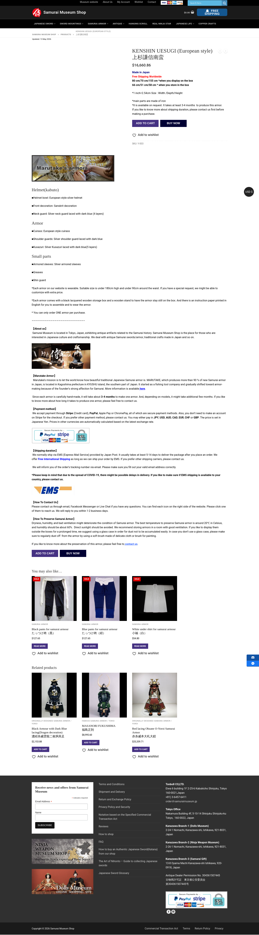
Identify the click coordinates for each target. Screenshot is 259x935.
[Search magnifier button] (224, 3)
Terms (186, 928)
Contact (152, 2)
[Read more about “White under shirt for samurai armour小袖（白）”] (140, 646)
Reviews (103, 826)
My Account (123, 2)
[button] (40, 749)
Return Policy (202, 928)
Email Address (43, 801)
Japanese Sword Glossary (114, 873)
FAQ (101, 841)
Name (38, 812)
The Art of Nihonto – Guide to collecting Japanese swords (128, 863)
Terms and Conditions (111, 784)
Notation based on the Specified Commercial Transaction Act (125, 817)
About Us (107, 2)
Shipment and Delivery (112, 791)
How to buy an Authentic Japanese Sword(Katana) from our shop (128, 851)
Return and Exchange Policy (115, 799)
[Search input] (205, 3)
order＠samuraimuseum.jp (181, 801)
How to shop (106, 834)
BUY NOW (173, 123)
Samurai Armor (40, 624)
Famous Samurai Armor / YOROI (98, 721)
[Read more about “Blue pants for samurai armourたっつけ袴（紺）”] (90, 646)
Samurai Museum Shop (64, 12)
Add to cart (145, 123)
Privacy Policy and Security (114, 807)
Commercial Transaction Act (161, 928)
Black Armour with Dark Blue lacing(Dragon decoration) (49, 732)
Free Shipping (212, 12)
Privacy (219, 928)
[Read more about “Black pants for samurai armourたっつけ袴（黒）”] (40, 646)
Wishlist (139, 2)
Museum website (89, 2)
